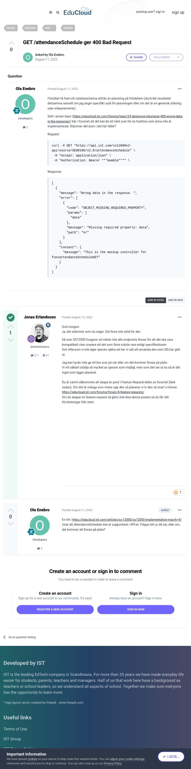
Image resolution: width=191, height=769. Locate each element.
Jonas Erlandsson (40, 317)
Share (136, 57)
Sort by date (175, 300)
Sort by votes (156, 300)
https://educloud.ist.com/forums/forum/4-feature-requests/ (103, 392)
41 (46, 355)
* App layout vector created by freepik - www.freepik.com (43, 703)
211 (35, 355)
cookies (32, 759)
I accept (172, 756)
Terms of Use (15, 729)
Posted (63, 88)
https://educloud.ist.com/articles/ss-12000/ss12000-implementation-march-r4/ (127, 519)
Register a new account (55, 609)
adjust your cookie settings (127, 759)
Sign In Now (136, 609)
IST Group (12, 739)
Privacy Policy (113, 763)
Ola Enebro (56, 54)
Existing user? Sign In (150, 11)
